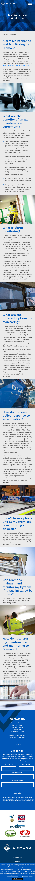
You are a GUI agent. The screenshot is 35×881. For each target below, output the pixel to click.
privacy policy (27, 876)
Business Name (17, 780)
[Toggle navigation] (30, 4)
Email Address (17, 772)
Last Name (26, 764)
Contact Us (17, 858)
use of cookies (12, 876)
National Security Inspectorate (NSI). (16, 65)
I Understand (17, 879)
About (17, 861)
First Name (9, 764)
